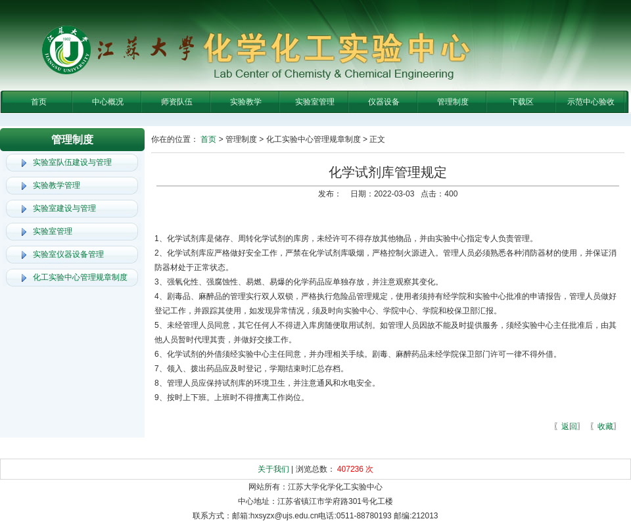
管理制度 (453, 101)
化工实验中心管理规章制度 (80, 277)
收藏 (605, 426)
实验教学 (246, 101)
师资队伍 (177, 101)
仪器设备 (384, 101)
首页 (39, 101)
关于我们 (273, 469)
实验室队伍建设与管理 (72, 162)
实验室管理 (315, 101)
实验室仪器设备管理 (68, 254)
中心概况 (108, 101)
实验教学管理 (56, 185)
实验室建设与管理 (64, 208)
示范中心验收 (591, 101)
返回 (569, 426)
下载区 (522, 101)
